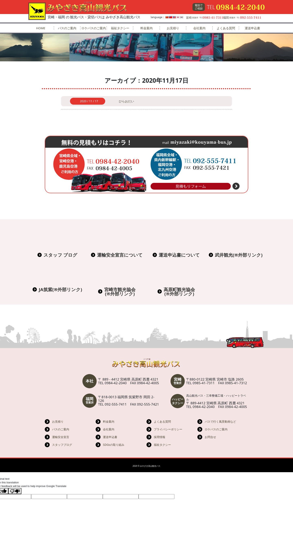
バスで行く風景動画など (220, 421)
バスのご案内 (67, 28)
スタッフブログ (62, 445)
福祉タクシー (120, 28)
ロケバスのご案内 (93, 28)
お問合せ (210, 437)
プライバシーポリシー (168, 429)
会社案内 (199, 28)
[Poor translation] (14, 491)
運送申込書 (252, 28)
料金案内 (146, 28)
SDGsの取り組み (113, 445)
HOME (40, 28)
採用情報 (159, 437)
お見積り (173, 28)
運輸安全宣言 (60, 437)
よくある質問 (226, 28)
